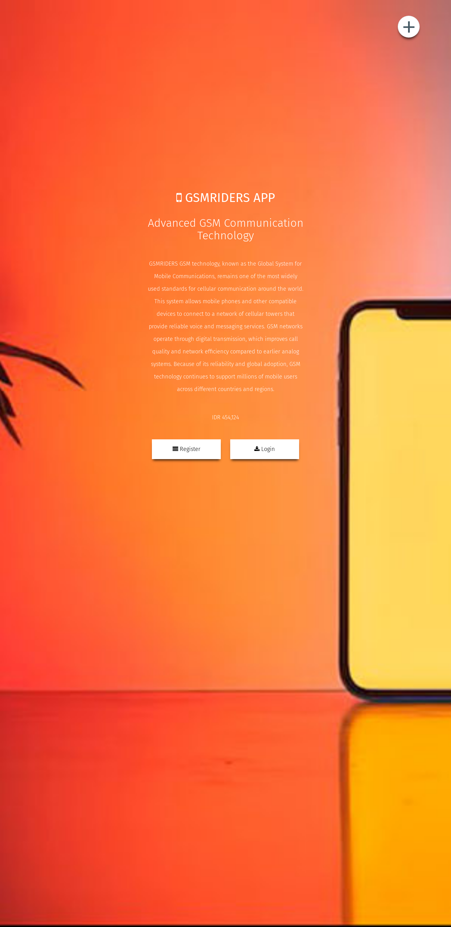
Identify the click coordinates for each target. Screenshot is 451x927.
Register (186, 449)
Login (264, 449)
